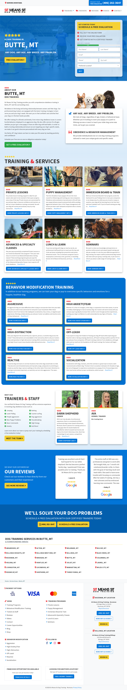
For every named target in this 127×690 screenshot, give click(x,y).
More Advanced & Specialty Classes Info (23, 269)
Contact (10, 622)
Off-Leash (10, 653)
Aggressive (11, 643)
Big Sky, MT (100, 548)
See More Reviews (16, 485)
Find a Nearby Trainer (64, 676)
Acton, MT (40, 548)
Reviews (10, 615)
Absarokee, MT (12, 548)
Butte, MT (70, 558)
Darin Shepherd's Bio (67, 441)
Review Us (103, 624)
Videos (9, 618)
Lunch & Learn (53, 618)
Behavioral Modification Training (19, 608)
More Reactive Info (17, 377)
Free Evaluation (15, 60)
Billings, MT (71, 553)
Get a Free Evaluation (18, 144)
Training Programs (14, 605)
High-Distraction (13, 650)
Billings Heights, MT (15, 553)
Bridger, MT (41, 558)
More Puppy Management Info (59, 213)
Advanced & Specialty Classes (58, 615)
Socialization (11, 660)
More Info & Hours (103, 619)
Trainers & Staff (12, 612)
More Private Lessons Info (18, 213)
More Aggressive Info (17, 321)
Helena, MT (10, 562)
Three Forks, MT (73, 572)
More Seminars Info (96, 269)
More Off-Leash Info (76, 349)
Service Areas (14, 581)
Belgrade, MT (71, 548)
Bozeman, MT (11, 558)
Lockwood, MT (42, 567)
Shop (9, 632)
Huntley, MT (41, 562)
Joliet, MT (70, 562)
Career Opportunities (14, 625)
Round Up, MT (11, 572)
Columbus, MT (102, 558)
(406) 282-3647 (47, 524)
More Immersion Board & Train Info (102, 213)
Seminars (51, 622)
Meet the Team (14, 438)
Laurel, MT (100, 562)
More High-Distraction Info (20, 349)
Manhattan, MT (72, 567)
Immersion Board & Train (57, 612)
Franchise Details (22, 677)
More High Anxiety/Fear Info (79, 321)
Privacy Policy (77, 687)
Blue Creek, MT (102, 553)
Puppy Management (55, 608)
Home (7, 581)
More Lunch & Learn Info (57, 269)
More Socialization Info (78, 377)
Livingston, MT (12, 567)
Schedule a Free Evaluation (73, 524)
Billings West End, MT (45, 553)
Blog (8, 628)
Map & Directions (104, 608)
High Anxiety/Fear (13, 646)
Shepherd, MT (42, 572)
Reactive (10, 657)
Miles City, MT (102, 567)
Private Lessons (53, 605)
